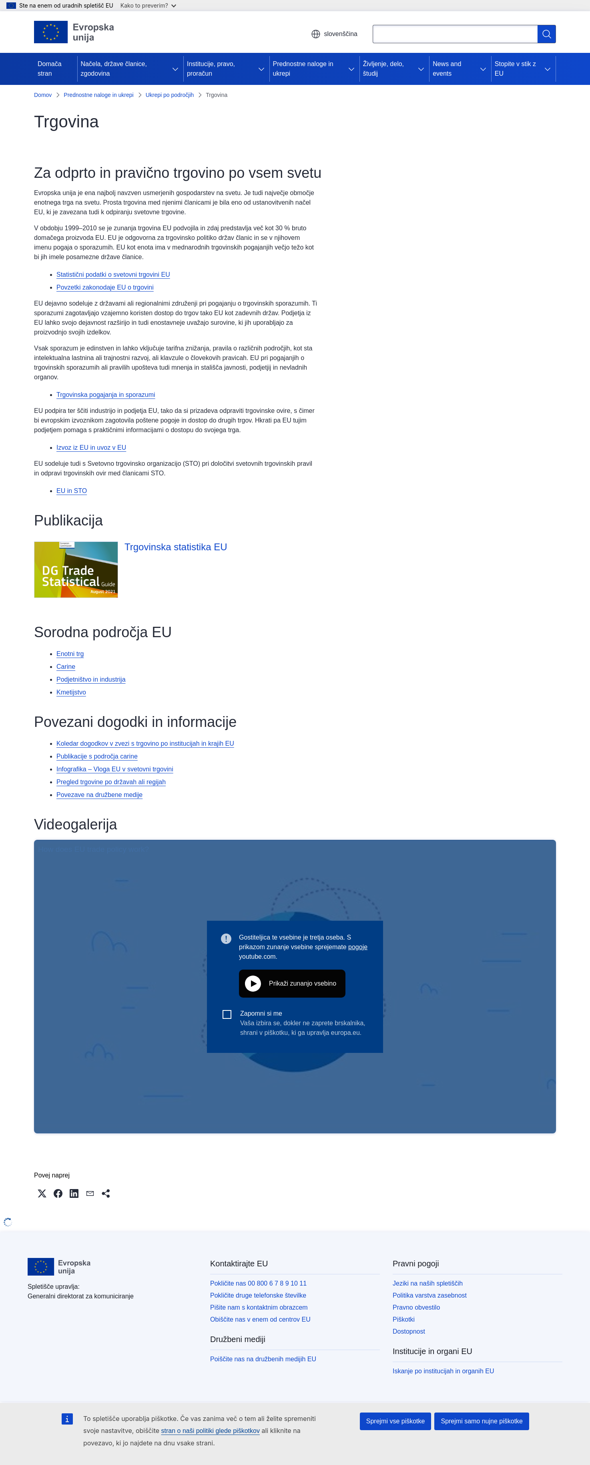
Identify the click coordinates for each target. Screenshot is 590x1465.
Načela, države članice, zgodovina (114, 68)
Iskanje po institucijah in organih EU (443, 1371)
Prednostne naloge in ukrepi (303, 68)
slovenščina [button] (334, 34)
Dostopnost (409, 1331)
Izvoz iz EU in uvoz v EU (91, 447)
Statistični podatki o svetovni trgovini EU (113, 274)
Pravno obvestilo (416, 1307)
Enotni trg (70, 653)
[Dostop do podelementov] (177, 69)
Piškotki (404, 1319)
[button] (42, 1193)
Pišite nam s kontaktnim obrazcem (259, 1307)
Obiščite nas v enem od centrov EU (260, 1319)
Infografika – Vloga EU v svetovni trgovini (114, 769)
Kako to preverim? (148, 5)
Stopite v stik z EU (515, 68)
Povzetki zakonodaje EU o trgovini (105, 287)
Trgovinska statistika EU (175, 546)
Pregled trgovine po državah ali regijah (111, 782)
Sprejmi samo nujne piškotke (482, 1421)
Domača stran (50, 68)
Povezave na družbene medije (99, 794)
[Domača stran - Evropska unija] (74, 32)
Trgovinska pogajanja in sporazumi (105, 394)
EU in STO (71, 490)
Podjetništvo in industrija (91, 679)
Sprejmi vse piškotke (395, 1421)
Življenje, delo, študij (383, 68)
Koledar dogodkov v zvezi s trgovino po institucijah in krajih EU (145, 743)
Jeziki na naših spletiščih (428, 1283)
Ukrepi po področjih (170, 95)
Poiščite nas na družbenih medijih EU (263, 1359)
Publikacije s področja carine (97, 756)
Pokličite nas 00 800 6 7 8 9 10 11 (258, 1283)
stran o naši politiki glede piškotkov (210, 1430)
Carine (65, 666)
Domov (43, 95)
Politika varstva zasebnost (430, 1295)
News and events (447, 68)
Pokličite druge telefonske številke (258, 1295)
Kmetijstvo (71, 692)
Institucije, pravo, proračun (211, 68)
